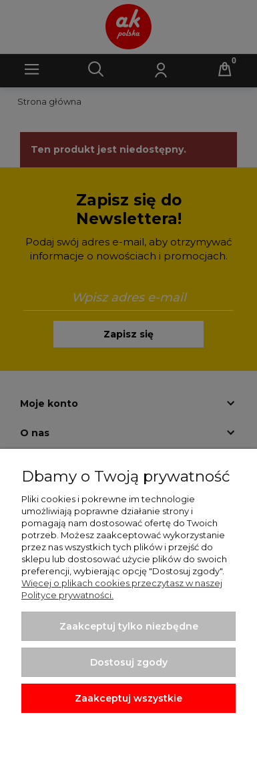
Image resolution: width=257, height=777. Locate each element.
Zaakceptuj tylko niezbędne (128, 626)
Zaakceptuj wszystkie (128, 698)
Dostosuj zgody (129, 662)
